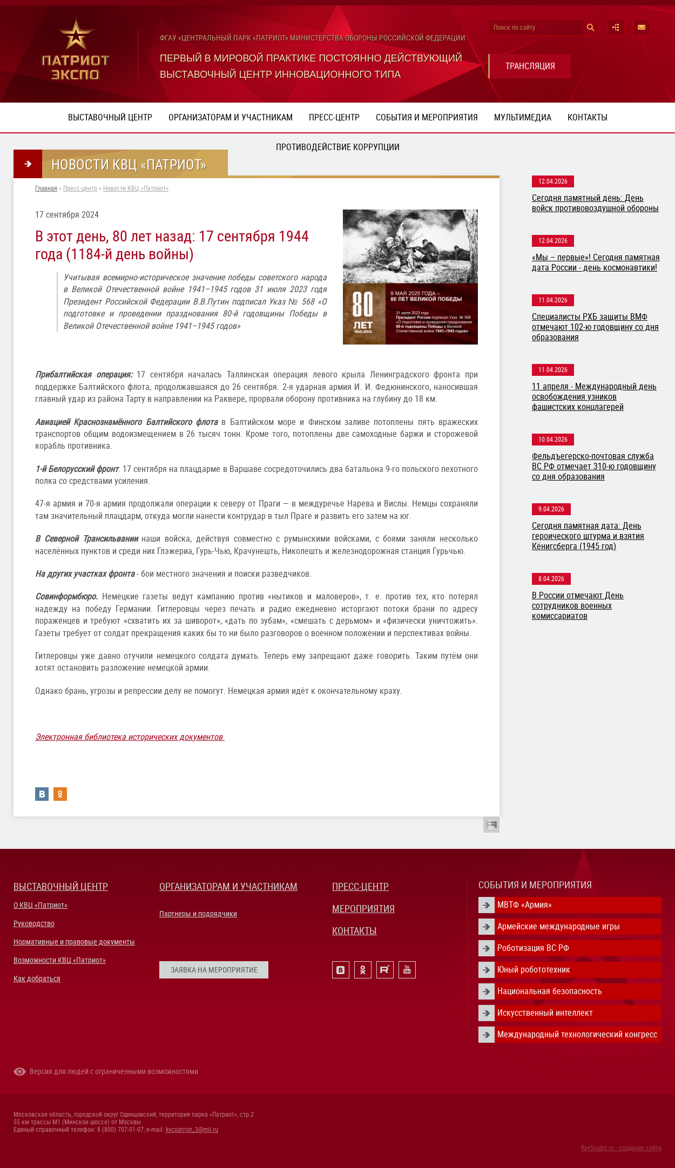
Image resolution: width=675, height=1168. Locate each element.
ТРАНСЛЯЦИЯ (530, 66)
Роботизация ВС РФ (533, 948)
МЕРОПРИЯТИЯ (363, 908)
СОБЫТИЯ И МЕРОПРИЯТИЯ (535, 884)
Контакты (588, 117)
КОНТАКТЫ (354, 930)
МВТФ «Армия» (524, 905)
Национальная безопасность (549, 991)
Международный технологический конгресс (577, 1034)
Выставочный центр (110, 117)
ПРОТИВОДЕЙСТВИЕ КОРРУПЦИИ (338, 147)
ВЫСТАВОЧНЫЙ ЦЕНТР (61, 886)
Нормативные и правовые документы (74, 941)
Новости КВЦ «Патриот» (135, 188)
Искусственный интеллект (545, 1013)
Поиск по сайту (514, 27)
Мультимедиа (522, 117)
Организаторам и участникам (230, 117)
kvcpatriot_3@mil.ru (192, 1129)
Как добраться (37, 978)
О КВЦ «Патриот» (41, 905)
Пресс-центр (334, 117)
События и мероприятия (427, 117)
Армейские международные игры (558, 926)
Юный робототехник (533, 969)
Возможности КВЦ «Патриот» (60, 960)
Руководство (34, 923)
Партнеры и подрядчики (198, 913)
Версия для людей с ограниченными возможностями (114, 1071)
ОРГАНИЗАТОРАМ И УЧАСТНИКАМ (228, 886)
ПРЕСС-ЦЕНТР (360, 886)
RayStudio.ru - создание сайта (621, 1148)
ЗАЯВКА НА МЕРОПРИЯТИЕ (214, 970)
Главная (46, 188)
